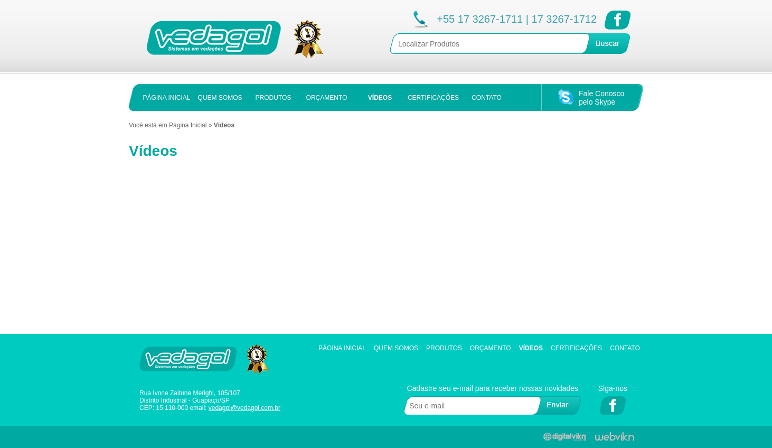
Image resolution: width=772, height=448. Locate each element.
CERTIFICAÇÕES (433, 97)
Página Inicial (187, 125)
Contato (625, 348)
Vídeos (531, 348)
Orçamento (490, 348)
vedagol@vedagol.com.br (244, 408)
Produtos (444, 348)
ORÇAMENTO (326, 97)
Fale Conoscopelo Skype (601, 97)
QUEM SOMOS (219, 97)
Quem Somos (396, 348)
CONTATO (487, 97)
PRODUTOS (273, 97)
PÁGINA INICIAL (166, 97)
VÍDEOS (380, 97)
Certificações (576, 348)
